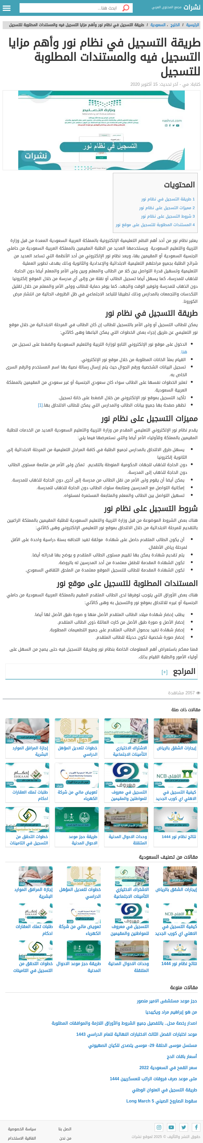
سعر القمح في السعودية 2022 (168, 1068)
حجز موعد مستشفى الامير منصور (167, 1001)
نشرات (191, 7)
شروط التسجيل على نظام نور (168, 216)
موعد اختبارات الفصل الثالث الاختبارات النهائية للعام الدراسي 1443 (136, 1034)
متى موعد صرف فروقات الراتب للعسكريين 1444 (153, 1079)
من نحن (65, 1138)
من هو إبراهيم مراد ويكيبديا (171, 1012)
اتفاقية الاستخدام (22, 1138)
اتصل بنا (64, 1129)
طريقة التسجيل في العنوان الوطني (164, 1090)
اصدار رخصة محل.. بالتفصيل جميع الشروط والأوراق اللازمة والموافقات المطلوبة (124, 1023)
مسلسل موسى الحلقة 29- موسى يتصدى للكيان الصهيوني (142, 1045)
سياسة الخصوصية (22, 1129)
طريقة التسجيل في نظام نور (168, 199)
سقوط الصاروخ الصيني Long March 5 (161, 1101)
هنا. (183, 352)
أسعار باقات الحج (182, 1056)
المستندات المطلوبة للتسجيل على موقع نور (155, 224)
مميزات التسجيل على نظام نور (167, 208)
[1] (40, 405)
